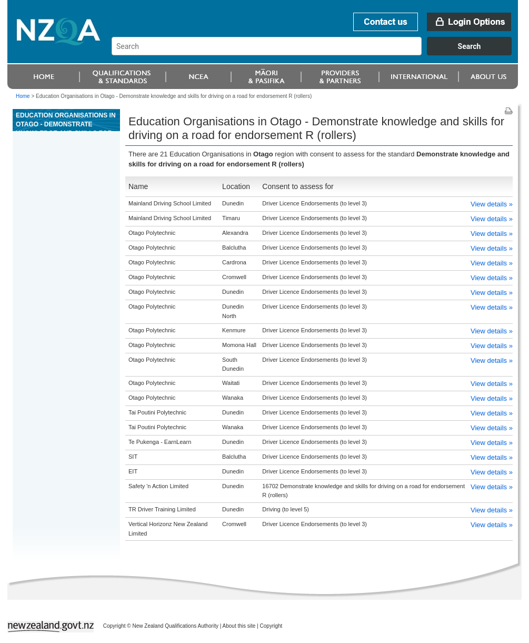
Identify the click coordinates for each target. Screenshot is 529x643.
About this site (239, 626)
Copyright (271, 626)
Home (23, 96)
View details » (492, 204)
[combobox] (316, 52)
